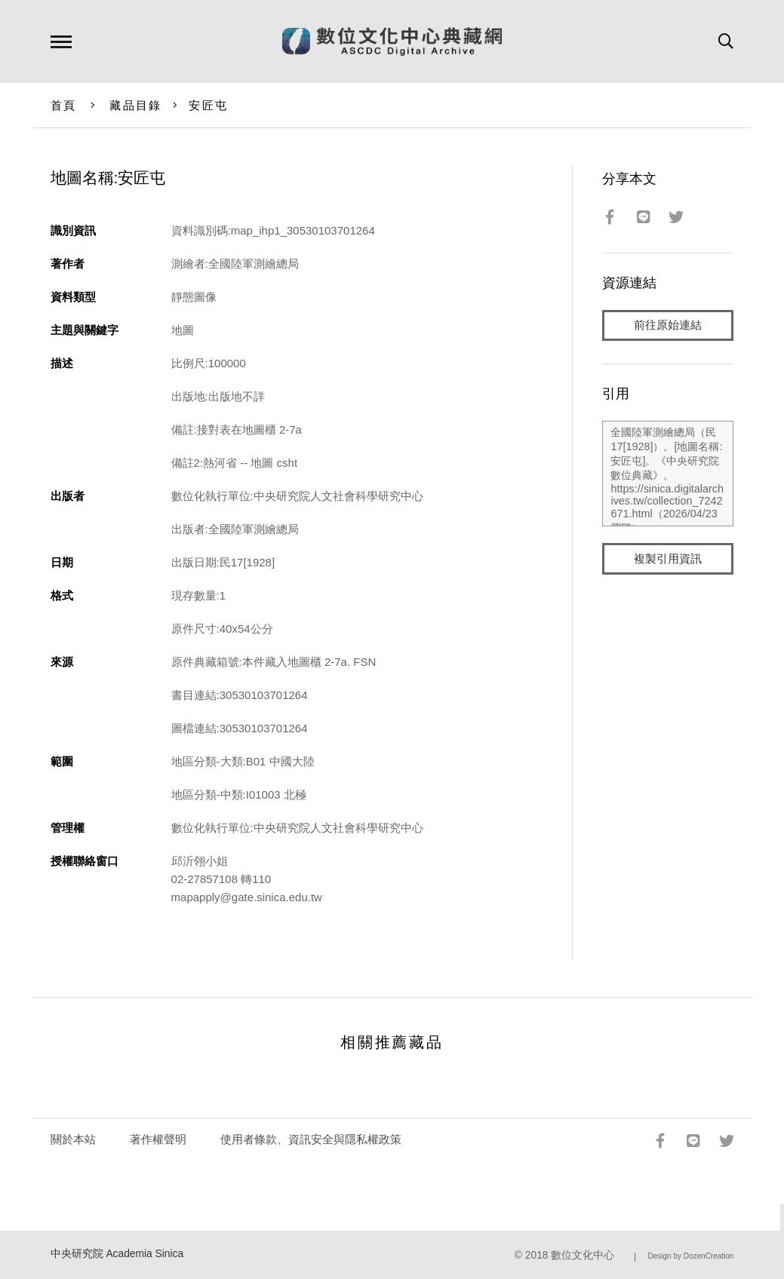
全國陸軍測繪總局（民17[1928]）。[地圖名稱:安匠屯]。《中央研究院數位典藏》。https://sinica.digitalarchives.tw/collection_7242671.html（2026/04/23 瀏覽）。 (667, 474)
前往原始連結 (668, 325)
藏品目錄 (135, 105)
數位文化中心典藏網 (392, 41)
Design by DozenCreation (690, 1256)
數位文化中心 (582, 1255)
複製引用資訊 (668, 559)
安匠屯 (208, 105)
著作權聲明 (158, 1139)
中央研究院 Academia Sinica (117, 1253)
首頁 (64, 105)
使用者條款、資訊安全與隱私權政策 (310, 1139)
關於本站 (73, 1139)
